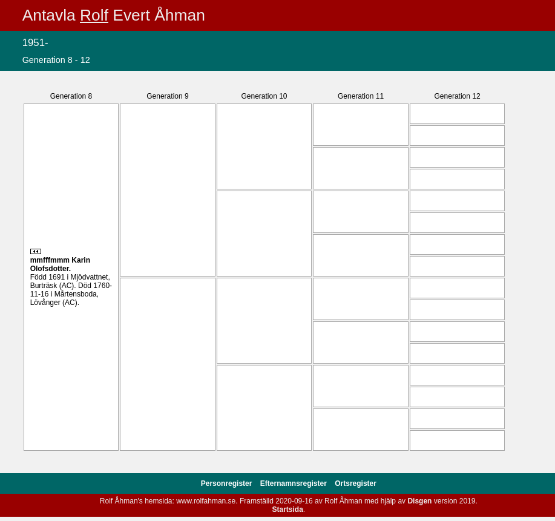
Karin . (60, 264)
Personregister (227, 483)
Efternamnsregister (294, 483)
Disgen (419, 501)
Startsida (287, 509)
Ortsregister (355, 483)
